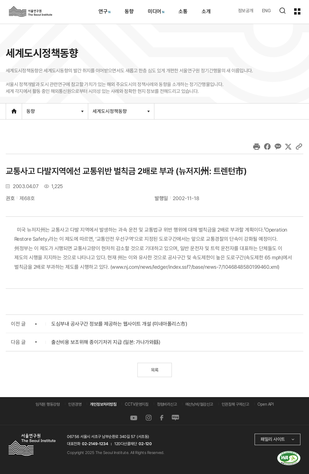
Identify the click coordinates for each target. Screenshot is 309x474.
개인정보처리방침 (103, 404)
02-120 (145, 443)
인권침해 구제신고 (235, 404)
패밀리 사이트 (273, 439)
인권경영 (74, 404)
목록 (154, 370)
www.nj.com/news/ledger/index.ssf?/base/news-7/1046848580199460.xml (195, 267)
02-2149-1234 (95, 443)
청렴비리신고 (167, 404)
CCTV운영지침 (136, 404)
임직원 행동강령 (48, 404)
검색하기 (282, 10)
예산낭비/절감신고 (199, 404)
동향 (55, 113)
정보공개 (245, 10)
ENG (266, 10)
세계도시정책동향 (121, 113)
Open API (265, 404)
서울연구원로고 (30, 11)
